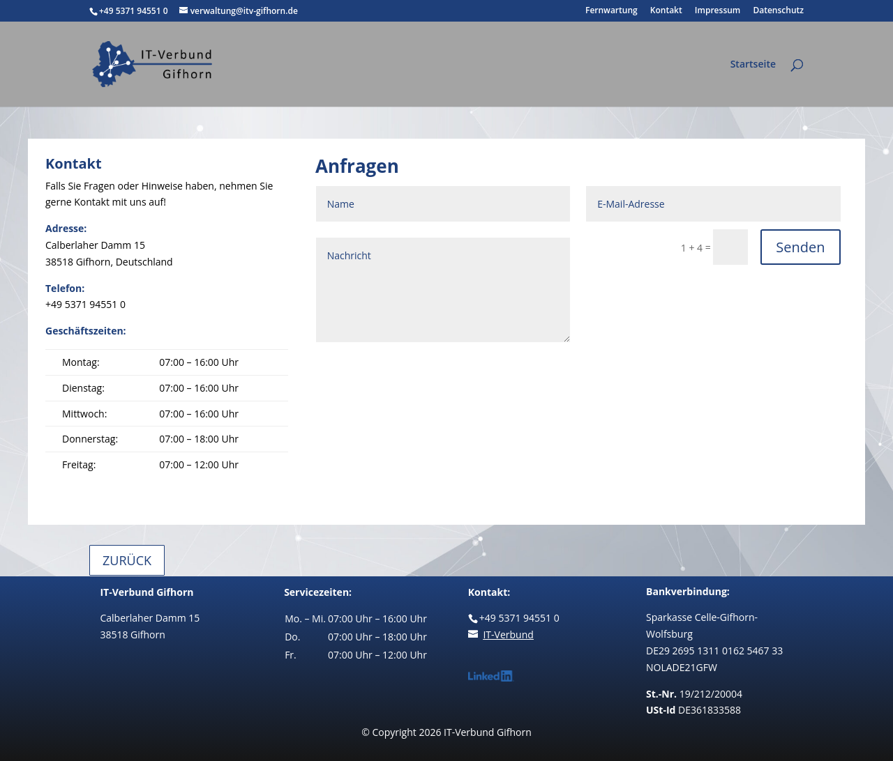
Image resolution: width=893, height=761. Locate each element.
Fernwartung (611, 11)
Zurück (127, 560)
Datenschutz (778, 11)
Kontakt (666, 11)
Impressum (717, 11)
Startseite (753, 64)
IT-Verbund (508, 634)
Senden (800, 247)
